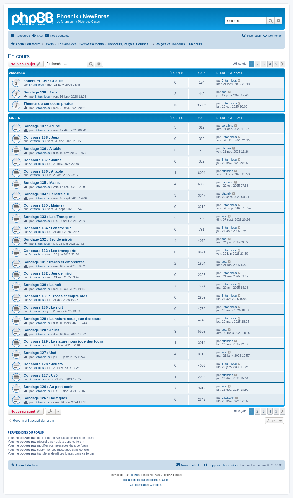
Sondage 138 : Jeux (41, 92)
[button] (282, 64)
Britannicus (36, 84)
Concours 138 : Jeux (41, 137)
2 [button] (257, 63)
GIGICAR (228, 397)
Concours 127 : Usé (41, 375)
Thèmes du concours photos (48, 103)
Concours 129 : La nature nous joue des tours (63, 341)
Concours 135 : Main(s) (44, 205)
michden (227, 171)
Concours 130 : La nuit (43, 307)
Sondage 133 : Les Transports (50, 217)
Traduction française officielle (140, 479)
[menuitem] (37, 35)
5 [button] (276, 63)
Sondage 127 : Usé (40, 353)
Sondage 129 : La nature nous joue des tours (62, 319)
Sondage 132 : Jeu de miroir (48, 239)
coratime (227, 125)
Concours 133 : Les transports (50, 251)
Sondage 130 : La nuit (42, 285)
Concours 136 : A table (43, 171)
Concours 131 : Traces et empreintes (55, 296)
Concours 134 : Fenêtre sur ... (49, 228)
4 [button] (270, 63)
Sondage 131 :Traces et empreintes (54, 262)
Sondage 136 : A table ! (43, 149)
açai (224, 91)
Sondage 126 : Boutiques (45, 398)
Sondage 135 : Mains (42, 183)
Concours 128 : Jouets (43, 364)
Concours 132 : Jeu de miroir (49, 273)
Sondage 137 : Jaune (42, 126)
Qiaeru (166, 479)
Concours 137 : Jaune (42, 160)
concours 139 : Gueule (43, 81)
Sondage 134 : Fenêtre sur (46, 194)
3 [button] (264, 63)
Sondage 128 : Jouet (41, 330)
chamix (226, 148)
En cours (19, 56)
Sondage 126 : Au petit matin (49, 387)
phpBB (134, 474)
